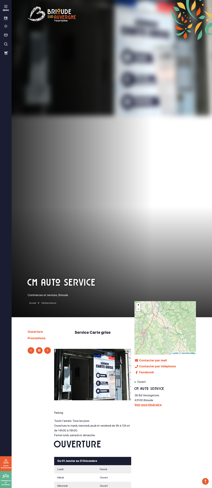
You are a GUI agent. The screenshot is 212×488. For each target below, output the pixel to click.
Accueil (32, 303)
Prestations (37, 338)
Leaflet (175, 353)
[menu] (6, 8)
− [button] (138, 309)
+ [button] (138, 305)
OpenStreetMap (188, 353)
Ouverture (35, 331)
